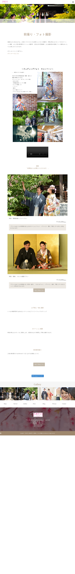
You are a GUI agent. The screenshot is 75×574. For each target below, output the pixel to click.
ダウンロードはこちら (13, 53)
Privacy (54, 544)
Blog (44, 544)
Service (15, 544)
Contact (64, 544)
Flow (34, 544)
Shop (5, 544)
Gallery (25, 544)
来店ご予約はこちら (39, 324)
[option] (9, 533)
